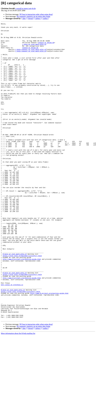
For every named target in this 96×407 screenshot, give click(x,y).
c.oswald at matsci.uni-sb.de (25, 8)
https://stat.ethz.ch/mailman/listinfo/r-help (22, 302)
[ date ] (24, 18)
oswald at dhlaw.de (46, 47)
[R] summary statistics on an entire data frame (33, 16)
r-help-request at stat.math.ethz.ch (30, 55)
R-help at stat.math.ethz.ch (15, 300)
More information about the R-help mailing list (18, 393)
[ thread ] (30, 18)
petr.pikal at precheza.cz (12, 337)
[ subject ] (38, 18)
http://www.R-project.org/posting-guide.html (22, 306)
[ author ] (45, 18)
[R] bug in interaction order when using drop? (36, 14)
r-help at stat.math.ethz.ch (34, 49)
